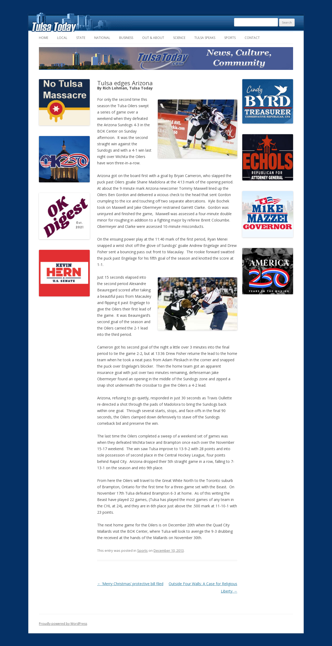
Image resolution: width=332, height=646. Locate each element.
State (80, 37)
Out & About (153, 37)
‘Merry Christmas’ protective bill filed (130, 583)
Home (43, 37)
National (102, 37)
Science (179, 37)
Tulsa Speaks (204, 37)
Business (126, 37)
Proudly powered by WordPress (63, 623)
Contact (252, 37)
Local (62, 37)
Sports (230, 37)
